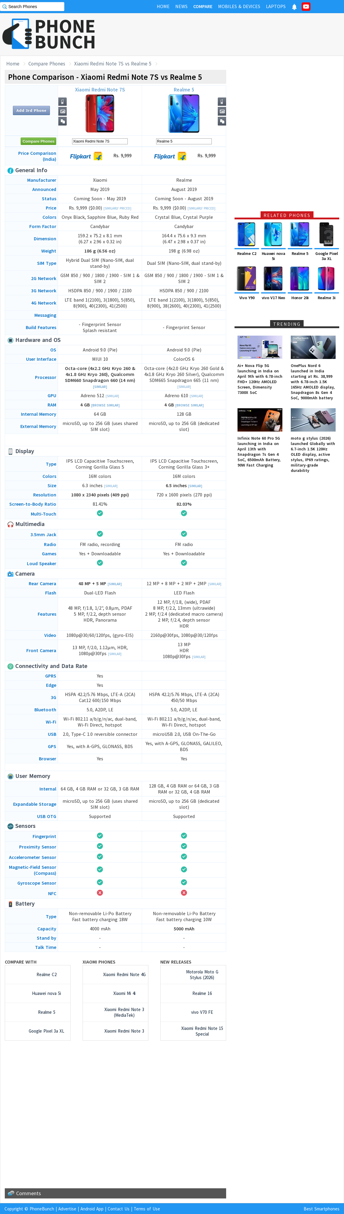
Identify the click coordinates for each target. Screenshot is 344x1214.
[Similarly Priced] (117, 208)
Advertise (67, 1209)
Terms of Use (147, 1209)
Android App (91, 1209)
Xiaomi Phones (99, 962)
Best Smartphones (322, 1209)
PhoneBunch (42, 1209)
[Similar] (100, 387)
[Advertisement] (115, 1114)
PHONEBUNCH (65, 34)
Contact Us (119, 1209)
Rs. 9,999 (184, 156)
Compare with (20, 962)
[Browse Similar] (105, 405)
